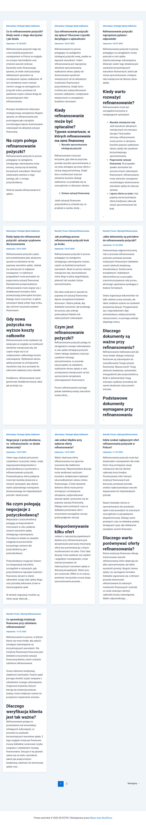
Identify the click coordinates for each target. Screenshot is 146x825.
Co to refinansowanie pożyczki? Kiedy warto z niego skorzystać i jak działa (24, 35)
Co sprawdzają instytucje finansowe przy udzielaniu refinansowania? (22, 638)
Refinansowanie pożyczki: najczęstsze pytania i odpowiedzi (119, 35)
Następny (133, 798)
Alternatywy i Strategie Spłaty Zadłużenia (24, 26)
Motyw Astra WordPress (101, 817)
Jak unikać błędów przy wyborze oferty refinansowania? (70, 451)
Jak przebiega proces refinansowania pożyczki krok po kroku (70, 244)
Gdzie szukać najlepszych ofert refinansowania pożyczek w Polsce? (119, 454)
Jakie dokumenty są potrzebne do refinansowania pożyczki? (119, 244)
